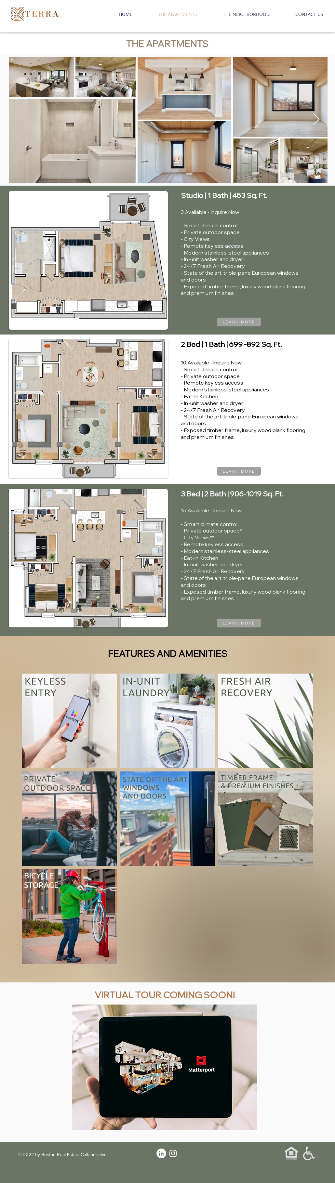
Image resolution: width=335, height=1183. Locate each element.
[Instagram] (173, 1153)
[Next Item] (316, 119)
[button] (88, 260)
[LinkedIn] (161, 1153)
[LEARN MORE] (239, 322)
